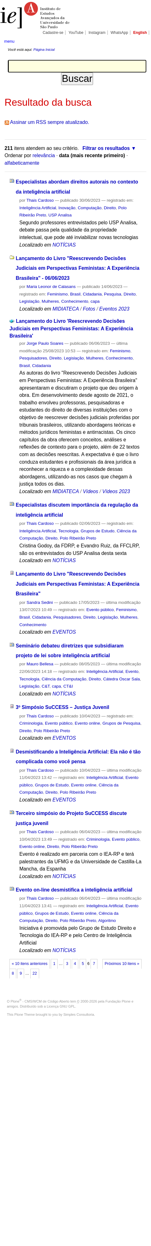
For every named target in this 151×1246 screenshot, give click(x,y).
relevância (44, 155)
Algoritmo (107, 920)
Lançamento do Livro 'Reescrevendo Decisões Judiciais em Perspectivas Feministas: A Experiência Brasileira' (71, 328)
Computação (90, 207)
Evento (131, 671)
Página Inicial (44, 49)
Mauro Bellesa (40, 664)
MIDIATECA (65, 309)
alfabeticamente (22, 163)
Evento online (87, 723)
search (140, 40)
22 (35, 973)
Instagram (97, 32)
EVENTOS (64, 632)
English (140, 32)
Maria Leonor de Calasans (51, 286)
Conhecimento (74, 301)
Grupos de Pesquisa (121, 723)
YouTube (76, 32)
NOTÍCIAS (64, 245)
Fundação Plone (118, 1001)
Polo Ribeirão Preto (78, 538)
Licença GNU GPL (61, 1006)
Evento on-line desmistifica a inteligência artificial (74, 889)
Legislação (29, 301)
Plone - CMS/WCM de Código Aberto (40, 1001)
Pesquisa (112, 294)
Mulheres (50, 301)
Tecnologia (68, 531)
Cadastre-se (53, 32)
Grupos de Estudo (98, 531)
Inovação (67, 207)
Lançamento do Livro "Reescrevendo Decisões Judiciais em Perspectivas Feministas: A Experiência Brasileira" (77, 583)
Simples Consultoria (78, 1014)
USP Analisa (60, 215)
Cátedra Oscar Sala (121, 679)
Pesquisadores (33, 358)
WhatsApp (119, 32)
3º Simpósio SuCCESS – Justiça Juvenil (62, 707)
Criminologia (31, 723)
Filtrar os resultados (106, 148)
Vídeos (90, 491)
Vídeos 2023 (116, 491)
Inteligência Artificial (37, 207)
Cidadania (92, 294)
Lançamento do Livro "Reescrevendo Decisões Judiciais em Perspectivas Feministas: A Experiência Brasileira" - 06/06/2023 (77, 268)
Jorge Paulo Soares (45, 343)
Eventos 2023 (114, 309)
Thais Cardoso (40, 200)
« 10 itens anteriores (30, 963)
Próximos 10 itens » (122, 963)
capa (95, 301)
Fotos (89, 309)
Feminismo (57, 294)
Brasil (75, 294)
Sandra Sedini (40, 602)
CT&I (68, 686)
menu (9, 41)
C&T (45, 686)
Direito (110, 207)
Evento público (100, 609)
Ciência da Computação (64, 679)
